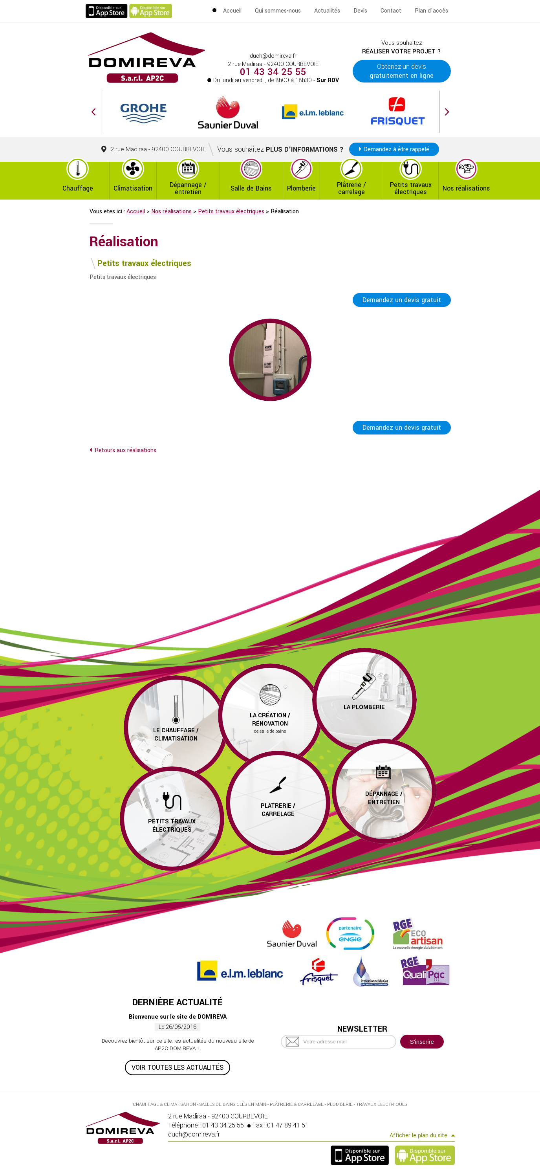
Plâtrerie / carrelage (351, 188)
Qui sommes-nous (278, 11)
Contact (391, 11)
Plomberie (301, 188)
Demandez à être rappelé (396, 149)
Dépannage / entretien (188, 188)
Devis (360, 11)
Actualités (327, 11)
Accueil (232, 11)
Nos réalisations (466, 188)
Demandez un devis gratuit (401, 299)
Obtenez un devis (402, 71)
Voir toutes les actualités (177, 1067)
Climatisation (132, 188)
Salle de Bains (251, 188)
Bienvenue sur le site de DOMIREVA (178, 1017)
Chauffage (77, 188)
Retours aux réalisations (125, 450)
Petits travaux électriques (411, 188)
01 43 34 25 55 (273, 72)
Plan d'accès (431, 11)
